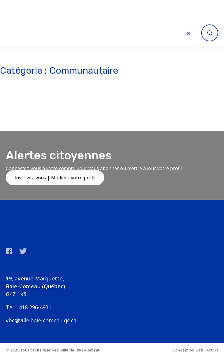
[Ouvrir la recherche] (209, 32)
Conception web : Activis (195, 350)
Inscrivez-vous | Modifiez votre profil (55, 177)
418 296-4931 (35, 307)
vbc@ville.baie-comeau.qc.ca (41, 320)
